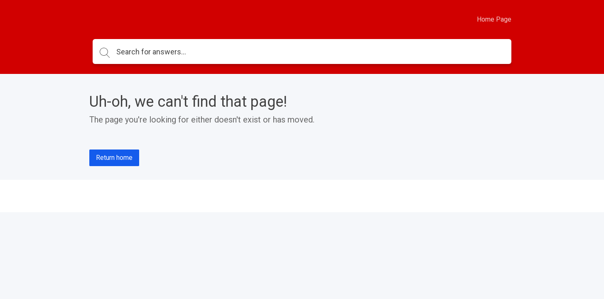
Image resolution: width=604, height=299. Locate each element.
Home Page (494, 19)
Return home (114, 158)
